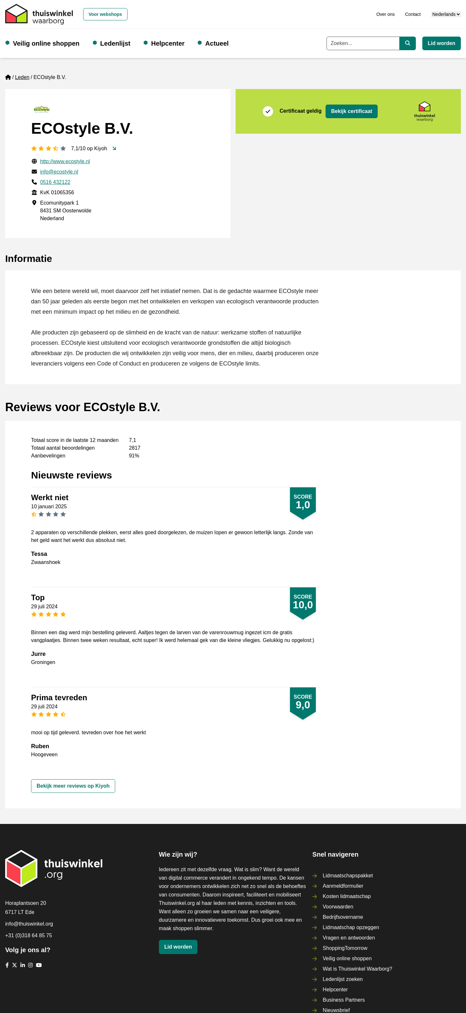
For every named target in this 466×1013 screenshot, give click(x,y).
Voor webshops (105, 14)
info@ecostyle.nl (59, 171)
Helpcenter (167, 43)
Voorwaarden (338, 906)
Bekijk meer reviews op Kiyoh (73, 786)
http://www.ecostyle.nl (65, 161)
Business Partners (344, 1000)
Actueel (216, 43)
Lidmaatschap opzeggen (351, 927)
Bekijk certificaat (351, 111)
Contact (413, 14)
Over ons (385, 14)
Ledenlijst (115, 43)
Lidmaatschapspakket (348, 875)
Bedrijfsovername (343, 917)
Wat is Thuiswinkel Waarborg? (357, 969)
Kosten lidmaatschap (347, 896)
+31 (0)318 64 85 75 (28, 935)
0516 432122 (55, 182)
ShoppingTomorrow (345, 948)
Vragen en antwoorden (349, 937)
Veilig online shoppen (46, 43)
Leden (22, 77)
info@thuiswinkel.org (29, 924)
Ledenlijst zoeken (343, 979)
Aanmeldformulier (343, 886)
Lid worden (441, 43)
